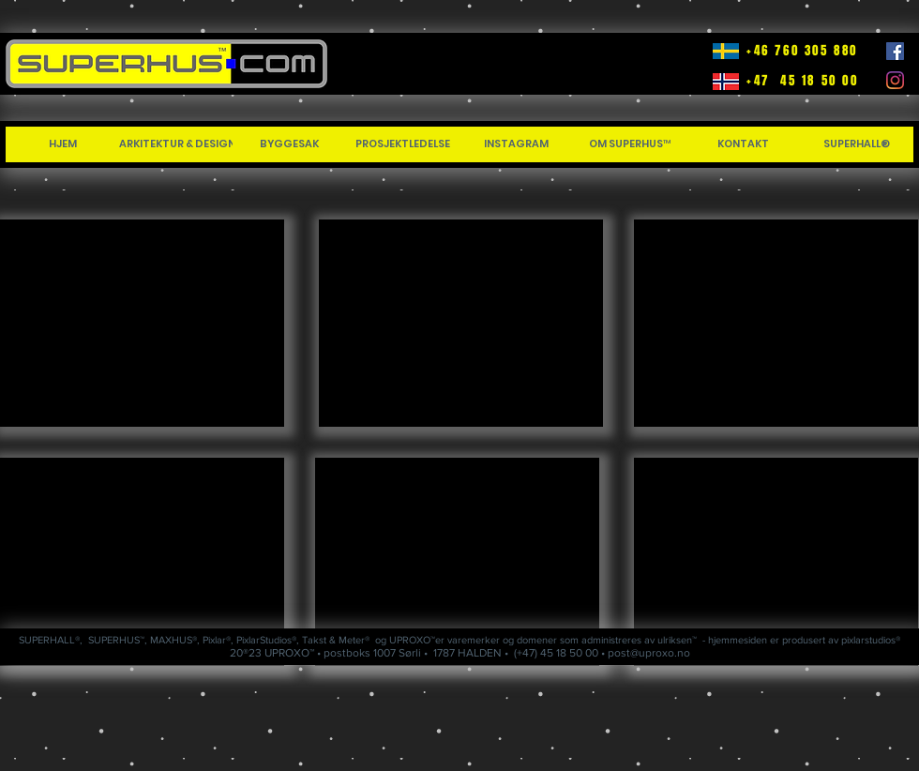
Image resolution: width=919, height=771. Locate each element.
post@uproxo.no (649, 652)
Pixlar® (217, 639)
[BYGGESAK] (289, 144)
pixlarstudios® (870, 639)
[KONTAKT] (743, 144)
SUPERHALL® (49, 639)
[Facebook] (895, 51)
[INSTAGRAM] (516, 144)
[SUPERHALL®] (856, 144)
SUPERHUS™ (116, 639)
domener (537, 639)
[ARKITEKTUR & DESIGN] (177, 144)
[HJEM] (62, 144)
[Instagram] (895, 80)
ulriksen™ (677, 639)
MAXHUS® (173, 639)
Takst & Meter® (335, 639)
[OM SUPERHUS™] (629, 144)
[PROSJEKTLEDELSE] (403, 144)
